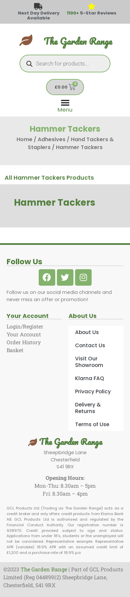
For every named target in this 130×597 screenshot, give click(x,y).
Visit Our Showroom (89, 362)
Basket (15, 350)
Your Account (24, 334)
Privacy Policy (93, 391)
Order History (24, 342)
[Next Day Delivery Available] (38, 6)
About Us (87, 332)
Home (24, 139)
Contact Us (90, 345)
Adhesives (51, 139)
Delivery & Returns (88, 408)
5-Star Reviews (91, 13)
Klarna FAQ (89, 378)
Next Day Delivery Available (39, 15)
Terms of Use (92, 424)
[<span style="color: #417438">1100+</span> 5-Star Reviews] (91, 6)
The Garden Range (78, 41)
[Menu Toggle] (65, 105)
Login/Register (25, 326)
